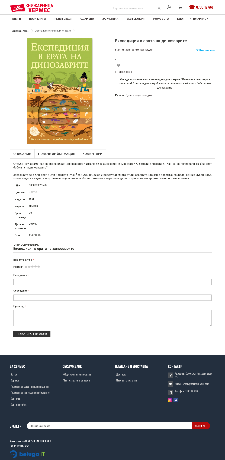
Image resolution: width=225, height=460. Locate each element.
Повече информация (56, 154)
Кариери (15, 380)
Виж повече (124, 71)
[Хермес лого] (32, 8)
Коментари (92, 154)
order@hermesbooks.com (195, 384)
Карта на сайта (19, 404)
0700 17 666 (205, 7)
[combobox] (136, 8)
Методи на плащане (126, 380)
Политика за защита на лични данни (30, 386)
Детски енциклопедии (139, 95)
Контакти (15, 398)
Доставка (121, 374)
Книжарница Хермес (21, 30)
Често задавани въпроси (76, 380)
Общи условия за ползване (77, 374)
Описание (22, 154)
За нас (14, 374)
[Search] (159, 8)
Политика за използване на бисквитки (30, 392)
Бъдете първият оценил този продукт (134, 49)
